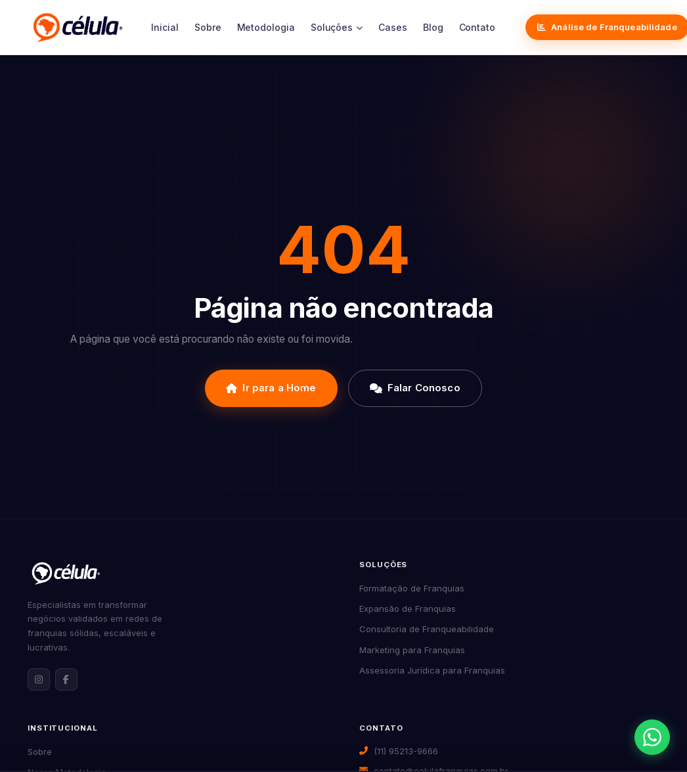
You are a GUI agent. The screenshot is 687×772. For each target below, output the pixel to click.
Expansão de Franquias (407, 608)
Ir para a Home (271, 387)
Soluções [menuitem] (337, 27)
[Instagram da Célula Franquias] (39, 679)
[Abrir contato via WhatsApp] (652, 737)
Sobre (40, 751)
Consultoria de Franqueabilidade (426, 629)
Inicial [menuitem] (165, 27)
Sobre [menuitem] (207, 27)
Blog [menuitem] (433, 27)
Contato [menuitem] (477, 27)
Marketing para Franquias (412, 650)
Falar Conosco (415, 387)
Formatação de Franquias (411, 588)
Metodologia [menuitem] (266, 27)
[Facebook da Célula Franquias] (66, 679)
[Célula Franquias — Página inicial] (66, 573)
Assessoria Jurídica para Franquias (432, 670)
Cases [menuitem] (392, 27)
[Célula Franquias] (78, 28)
